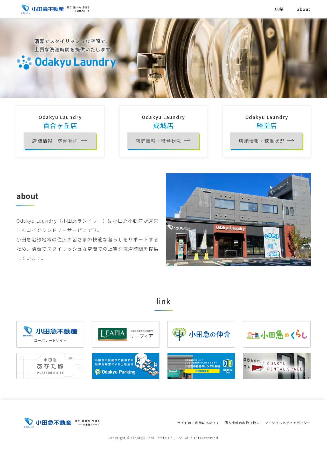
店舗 (279, 9)
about (304, 9)
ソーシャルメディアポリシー (288, 422)
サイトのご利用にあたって (198, 422)
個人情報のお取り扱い (242, 422)
